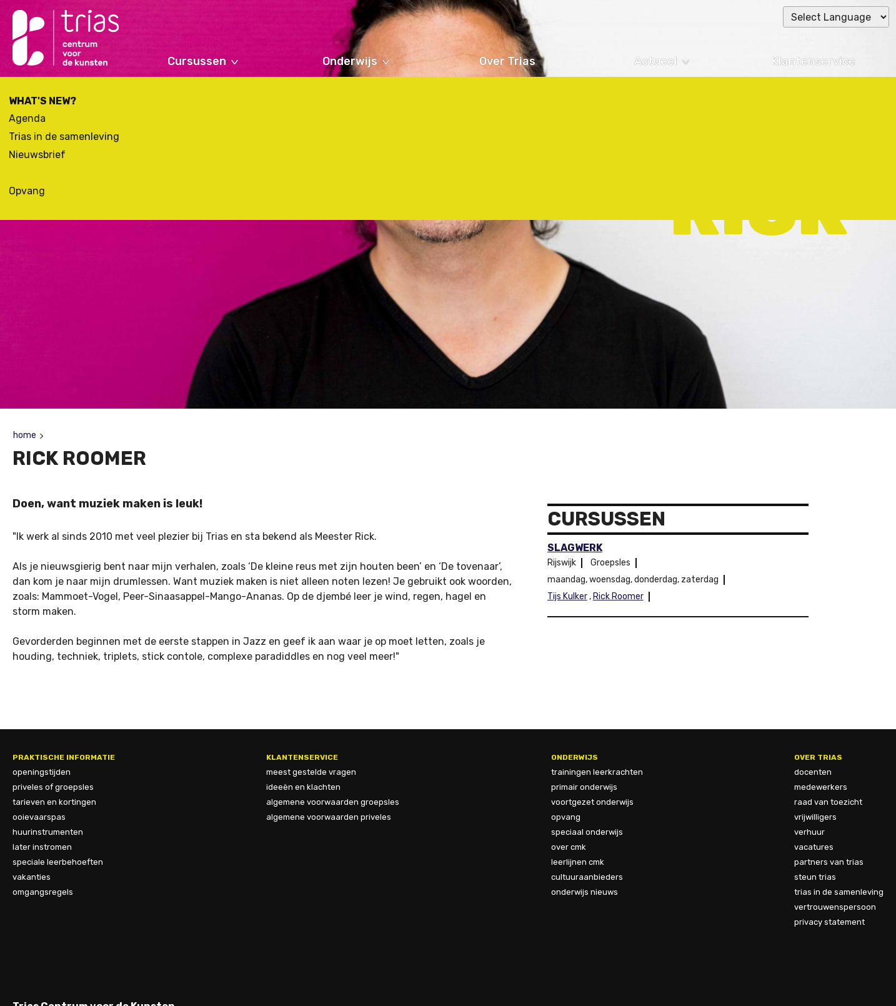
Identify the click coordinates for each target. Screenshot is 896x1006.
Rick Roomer (618, 596)
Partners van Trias (829, 862)
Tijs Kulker (567, 596)
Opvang (27, 191)
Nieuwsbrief (37, 155)
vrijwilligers (815, 817)
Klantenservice (813, 61)
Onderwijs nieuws (584, 892)
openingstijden (41, 772)
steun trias (815, 877)
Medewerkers (820, 787)
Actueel (655, 61)
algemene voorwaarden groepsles (332, 802)
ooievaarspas (39, 817)
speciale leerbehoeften (57, 862)
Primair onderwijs (584, 787)
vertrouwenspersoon (835, 907)
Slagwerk (574, 548)
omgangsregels (42, 892)
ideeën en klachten (303, 787)
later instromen (42, 847)
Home (24, 435)
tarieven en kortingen (54, 802)
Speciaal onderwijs (587, 832)
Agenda (27, 118)
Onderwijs (349, 61)
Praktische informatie (63, 757)
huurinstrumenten (47, 832)
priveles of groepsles (53, 787)
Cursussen (196, 61)
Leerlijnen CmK (577, 862)
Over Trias (507, 61)
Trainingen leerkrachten (597, 772)
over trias (818, 757)
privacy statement (829, 922)
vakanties (31, 877)
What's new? (42, 101)
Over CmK (568, 847)
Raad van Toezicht (828, 802)
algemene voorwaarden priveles (328, 817)
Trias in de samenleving (64, 136)
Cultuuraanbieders (587, 877)
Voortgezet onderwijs (592, 802)
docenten (813, 772)
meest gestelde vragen (311, 772)
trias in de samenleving (839, 892)
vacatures (814, 847)
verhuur (809, 832)
